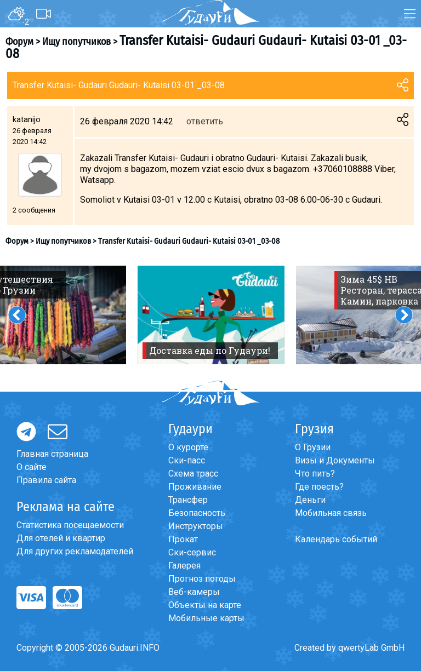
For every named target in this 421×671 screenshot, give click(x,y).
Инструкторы (195, 526)
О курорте (188, 447)
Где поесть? (319, 486)
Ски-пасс (186, 460)
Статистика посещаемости (70, 525)
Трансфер (188, 500)
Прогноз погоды (202, 578)
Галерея (184, 565)
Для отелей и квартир (60, 538)
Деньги (310, 500)
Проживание (194, 486)
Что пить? (315, 473)
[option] (211, 315)
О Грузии (313, 447)
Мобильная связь (331, 513)
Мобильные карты (206, 618)
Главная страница (52, 454)
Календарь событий (336, 539)
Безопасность (196, 513)
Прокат (183, 539)
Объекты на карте (204, 605)
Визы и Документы (335, 460)
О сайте (31, 467)
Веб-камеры (194, 592)
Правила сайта (46, 480)
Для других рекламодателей (74, 551)
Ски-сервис (192, 552)
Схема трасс (193, 473)
